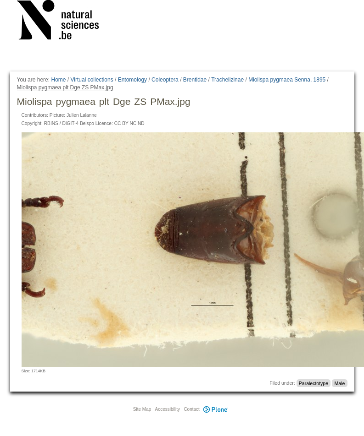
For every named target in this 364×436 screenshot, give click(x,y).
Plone (216, 409)
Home (58, 79)
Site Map (142, 409)
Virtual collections (92, 79)
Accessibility (167, 409)
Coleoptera (165, 79)
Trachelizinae (227, 79)
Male (339, 383)
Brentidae (195, 79)
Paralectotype (313, 383)
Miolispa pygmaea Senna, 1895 (286, 79)
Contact (191, 409)
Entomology (132, 79)
